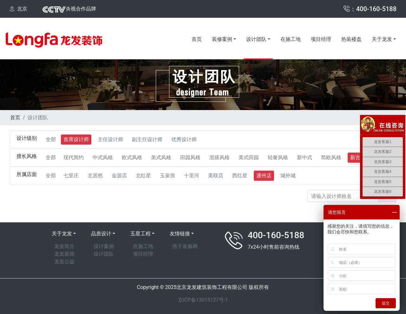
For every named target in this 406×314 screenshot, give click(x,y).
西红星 (239, 176)
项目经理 (321, 39)
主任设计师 (110, 139)
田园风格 (190, 157)
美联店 (215, 176)
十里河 (191, 176)
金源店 (119, 176)
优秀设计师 (184, 139)
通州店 (264, 176)
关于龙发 (382, 39)
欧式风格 (132, 157)
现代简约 (73, 157)
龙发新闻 (64, 254)
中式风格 (103, 157)
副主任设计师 (147, 139)
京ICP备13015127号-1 (203, 300)
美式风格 (161, 157)
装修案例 (222, 39)
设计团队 (256, 39)
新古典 (357, 157)
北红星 (143, 176)
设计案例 (104, 246)
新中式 (304, 157)
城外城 (288, 176)
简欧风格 (331, 157)
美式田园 (249, 157)
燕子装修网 (185, 246)
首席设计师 (76, 139)
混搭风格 (219, 157)
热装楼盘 (351, 39)
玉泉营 (167, 176)
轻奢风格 (278, 157)
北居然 (95, 176)
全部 (51, 139)
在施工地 (290, 39)
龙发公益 (64, 261)
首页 (197, 39)
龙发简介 (64, 246)
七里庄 (71, 176)
